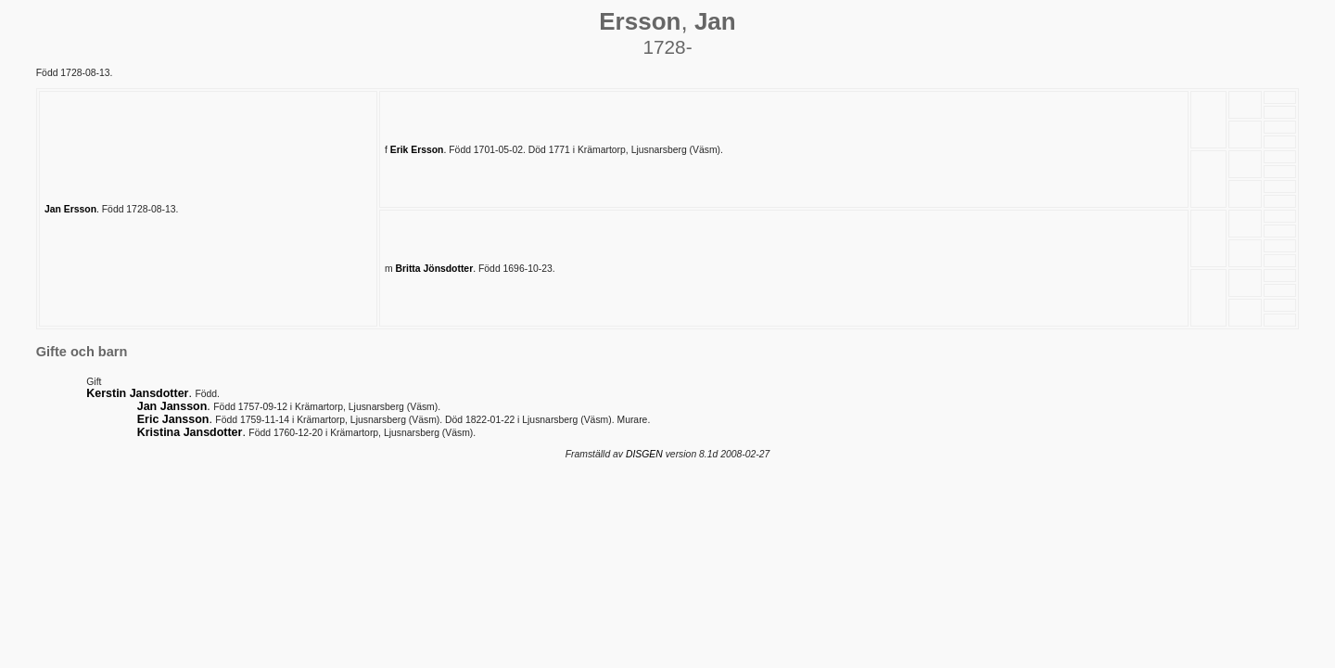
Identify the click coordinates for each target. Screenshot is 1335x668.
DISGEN (644, 454)
